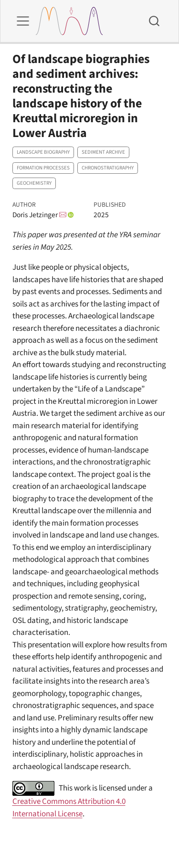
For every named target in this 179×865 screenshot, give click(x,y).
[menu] (23, 21)
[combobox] (154, 21)
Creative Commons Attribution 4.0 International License (69, 808)
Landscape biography (43, 152)
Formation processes (43, 167)
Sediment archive (103, 152)
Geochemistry (34, 183)
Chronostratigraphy (108, 167)
